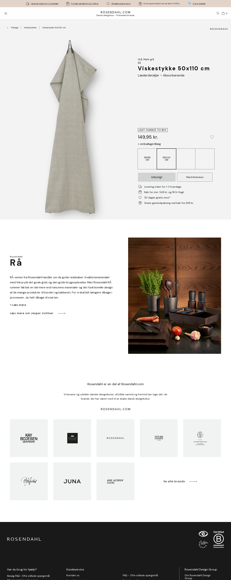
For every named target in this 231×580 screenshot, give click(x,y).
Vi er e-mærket (199, 3)
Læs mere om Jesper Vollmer (38, 313)
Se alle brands (181, 481)
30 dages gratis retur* (121, 3)
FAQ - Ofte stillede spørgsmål (140, 575)
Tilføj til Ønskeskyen (195, 177)
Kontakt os (72, 575)
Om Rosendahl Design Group (198, 577)
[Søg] (218, 13)
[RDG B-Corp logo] (218, 540)
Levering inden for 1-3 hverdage (44, 3)
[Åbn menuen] (6, 13)
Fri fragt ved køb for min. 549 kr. (85, 3)
